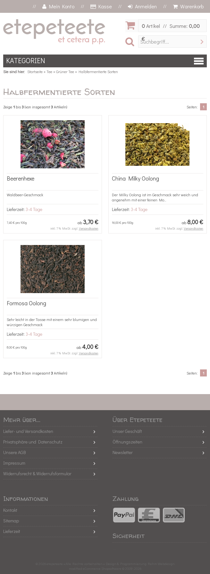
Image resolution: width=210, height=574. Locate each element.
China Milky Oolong (135, 178)
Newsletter (123, 452)
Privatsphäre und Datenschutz (33, 442)
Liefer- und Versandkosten (28, 431)
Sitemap (11, 521)
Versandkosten (88, 228)
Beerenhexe (20, 178)
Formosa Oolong (26, 303)
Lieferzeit (11, 531)
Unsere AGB (14, 452)
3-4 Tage (34, 209)
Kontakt (10, 510)
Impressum (14, 463)
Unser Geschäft (127, 431)
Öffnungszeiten (127, 442)
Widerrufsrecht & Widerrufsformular (37, 473)
